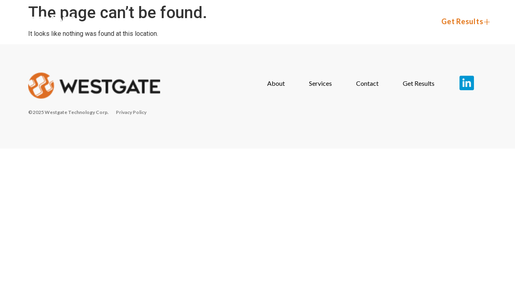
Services (335, 21)
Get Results (462, 21)
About (277, 21)
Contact (395, 21)
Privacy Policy (131, 112)
